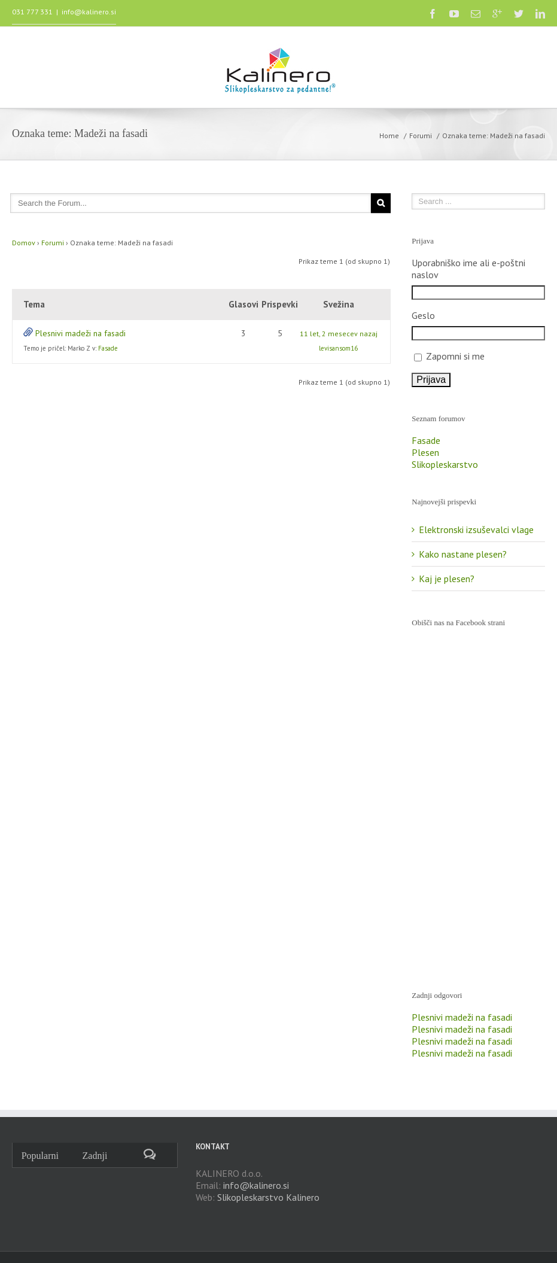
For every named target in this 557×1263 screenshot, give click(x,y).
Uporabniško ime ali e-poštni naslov (468, 269)
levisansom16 (338, 348)
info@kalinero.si (89, 11)
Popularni (40, 1156)
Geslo (423, 315)
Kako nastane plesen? (463, 554)
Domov (23, 242)
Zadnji (95, 1156)
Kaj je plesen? (446, 579)
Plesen (425, 452)
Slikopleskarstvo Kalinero (268, 1197)
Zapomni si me (455, 356)
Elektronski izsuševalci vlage (476, 529)
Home (389, 135)
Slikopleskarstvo (445, 464)
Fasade (108, 348)
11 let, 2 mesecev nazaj (339, 333)
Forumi (420, 135)
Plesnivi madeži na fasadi (80, 333)
